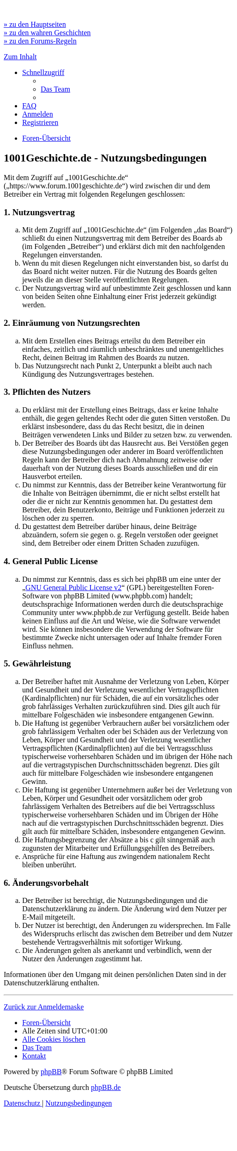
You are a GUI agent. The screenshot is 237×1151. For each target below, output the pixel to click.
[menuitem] (55, 89)
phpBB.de (106, 1087)
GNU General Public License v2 (73, 587)
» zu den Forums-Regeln (40, 41)
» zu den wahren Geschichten (47, 33)
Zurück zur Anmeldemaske (44, 1007)
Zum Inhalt (20, 57)
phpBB (51, 1072)
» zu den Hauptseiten (35, 24)
